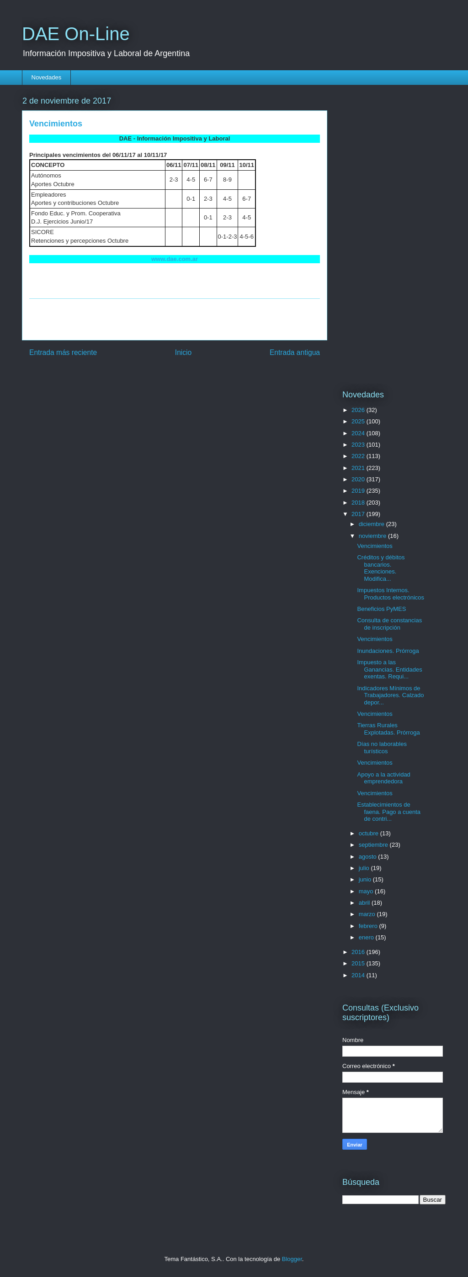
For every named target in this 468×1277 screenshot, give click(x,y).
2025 (359, 421)
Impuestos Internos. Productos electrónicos (390, 594)
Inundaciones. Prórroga (388, 650)
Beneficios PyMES (381, 608)
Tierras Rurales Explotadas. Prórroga (388, 729)
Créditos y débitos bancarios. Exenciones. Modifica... (380, 568)
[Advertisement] (175, 319)
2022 (359, 456)
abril (365, 902)
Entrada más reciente (63, 352)
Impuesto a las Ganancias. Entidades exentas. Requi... (389, 669)
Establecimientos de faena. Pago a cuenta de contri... (388, 811)
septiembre (374, 844)
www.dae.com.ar (174, 258)
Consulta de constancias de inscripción (389, 624)
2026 (359, 410)
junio (366, 879)
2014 (359, 975)
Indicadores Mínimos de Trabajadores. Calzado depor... (390, 695)
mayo (367, 891)
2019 (359, 490)
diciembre (372, 524)
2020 (359, 479)
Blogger (292, 1259)
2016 (359, 952)
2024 (359, 433)
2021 (359, 467)
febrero (369, 926)
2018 (359, 502)
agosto (368, 856)
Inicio (183, 352)
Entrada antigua (295, 352)
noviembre (373, 535)
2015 (359, 963)
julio (365, 868)
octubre (369, 833)
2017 (359, 514)
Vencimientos (374, 545)
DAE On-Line (76, 34)
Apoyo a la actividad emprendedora (383, 778)
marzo (368, 914)
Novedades (47, 77)
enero (367, 937)
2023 (359, 444)
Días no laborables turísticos (381, 747)
